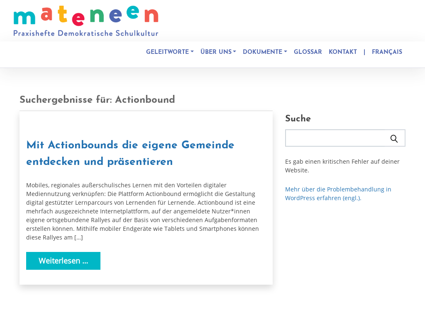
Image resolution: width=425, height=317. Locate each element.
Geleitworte (167, 52)
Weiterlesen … (63, 261)
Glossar (308, 52)
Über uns (216, 52)
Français (387, 52)
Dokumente (262, 52)
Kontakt (343, 52)
